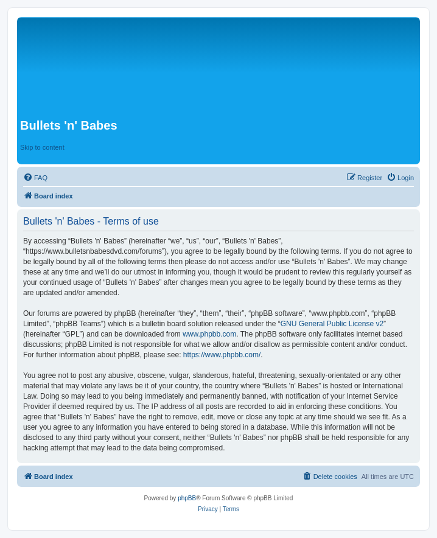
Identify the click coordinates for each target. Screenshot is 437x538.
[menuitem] (35, 177)
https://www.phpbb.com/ (221, 355)
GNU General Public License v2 (332, 324)
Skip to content (42, 147)
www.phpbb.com (209, 334)
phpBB (187, 498)
